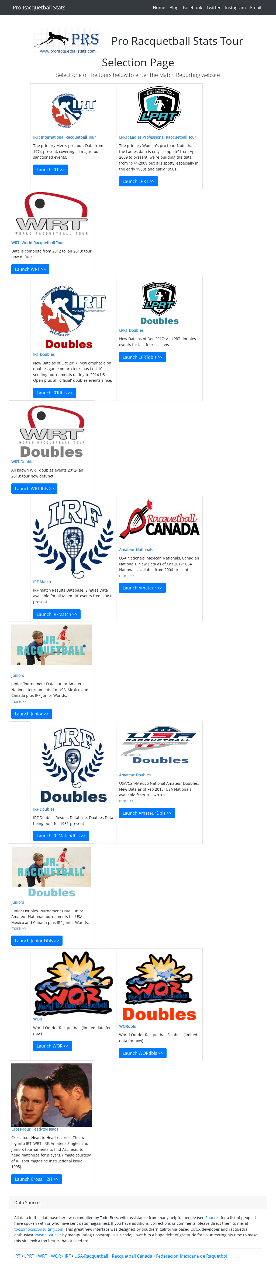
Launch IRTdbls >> (55, 393)
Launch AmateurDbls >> (147, 813)
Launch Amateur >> (142, 588)
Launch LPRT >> (138, 181)
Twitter (214, 7)
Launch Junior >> (32, 714)
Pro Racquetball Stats (39, 7)
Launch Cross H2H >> (36, 1179)
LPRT (29, 1256)
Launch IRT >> (51, 170)
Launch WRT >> (30, 269)
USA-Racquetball (91, 1256)
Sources (212, 1217)
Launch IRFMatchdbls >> (61, 836)
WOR (56, 1256)
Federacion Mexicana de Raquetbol (191, 1256)
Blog (175, 7)
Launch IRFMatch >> (57, 614)
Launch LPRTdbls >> (143, 357)
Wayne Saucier (47, 1234)
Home (160, 7)
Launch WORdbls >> (143, 1053)
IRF (68, 1256)
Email (256, 7)
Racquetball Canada (132, 1256)
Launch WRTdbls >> (34, 489)
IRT (17, 1256)
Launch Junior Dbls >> (37, 941)
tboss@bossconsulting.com (38, 1229)
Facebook (193, 7)
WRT (42, 1256)
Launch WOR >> (52, 1046)
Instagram (236, 7)
